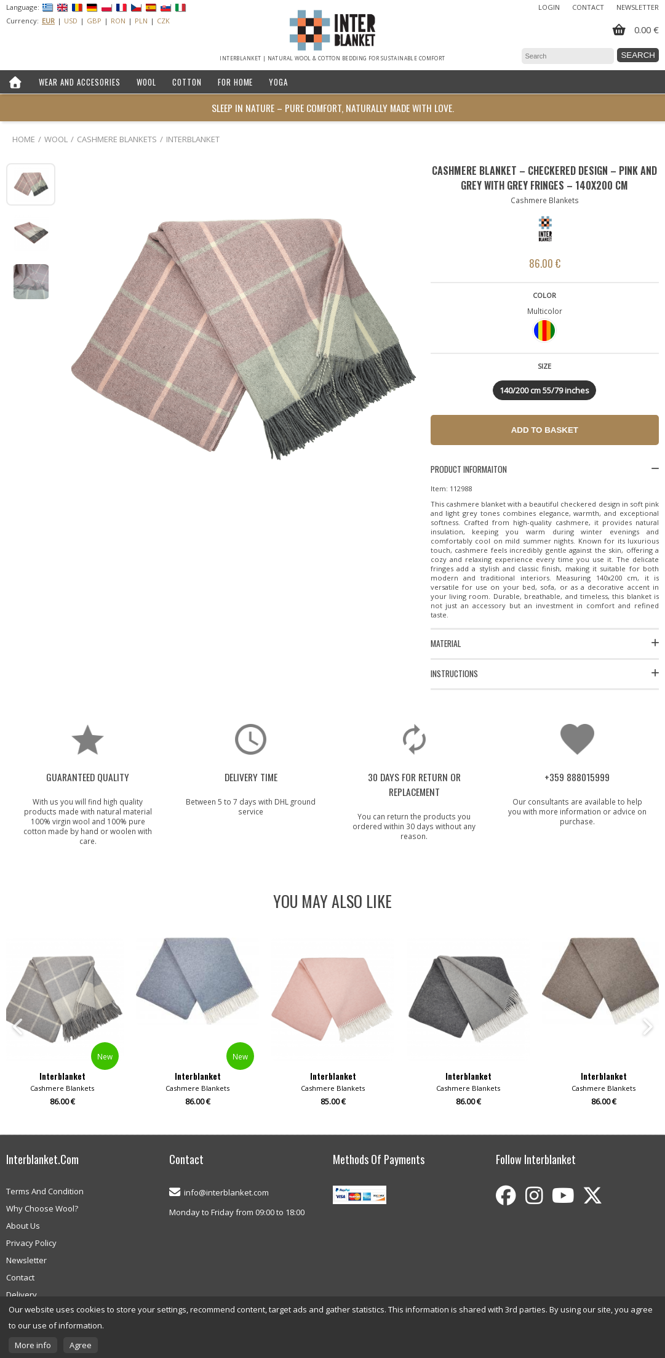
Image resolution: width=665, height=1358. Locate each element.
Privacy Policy (31, 1242)
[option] (332, 1027)
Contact (588, 7)
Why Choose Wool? (42, 1208)
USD (71, 20)
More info (33, 1345)
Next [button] (646, 1026)
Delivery (21, 1294)
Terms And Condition (45, 1191)
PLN (141, 20)
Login (549, 7)
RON (118, 20)
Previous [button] (18, 1026)
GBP (94, 20)
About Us (23, 1225)
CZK (163, 20)
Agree (81, 1345)
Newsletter (637, 7)
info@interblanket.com (226, 1192)
